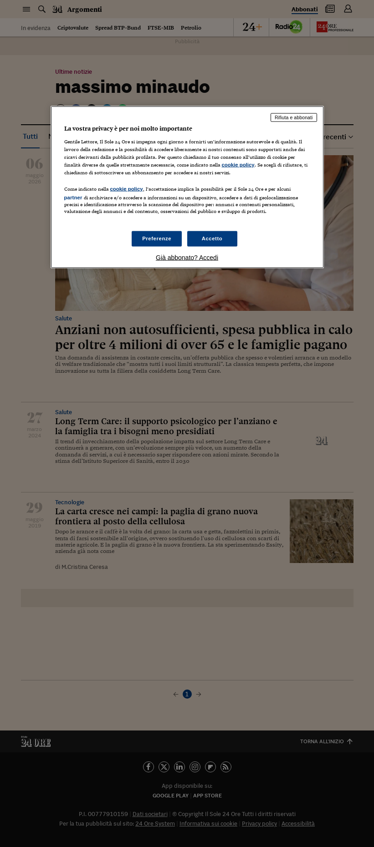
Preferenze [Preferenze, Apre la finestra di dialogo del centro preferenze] (156, 238)
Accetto (212, 238)
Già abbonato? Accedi (187, 257)
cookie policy (238, 164)
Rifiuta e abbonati (294, 117)
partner (73, 197)
